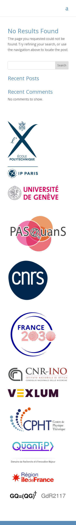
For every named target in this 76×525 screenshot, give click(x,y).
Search (61, 65)
